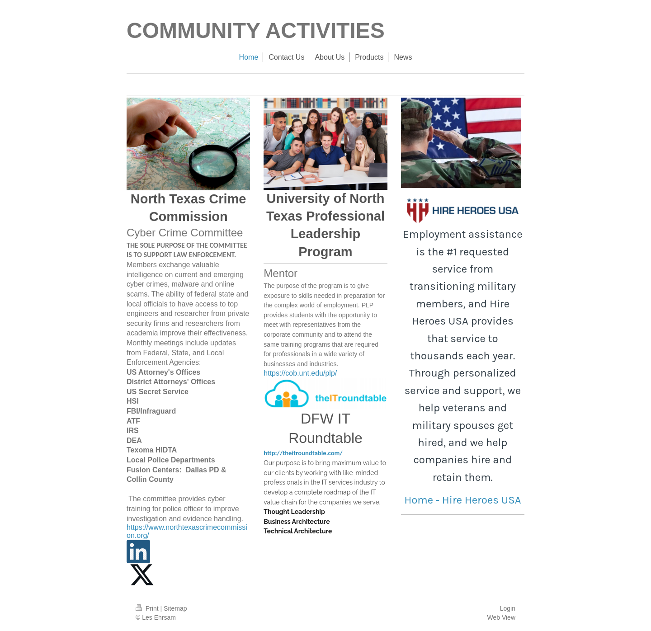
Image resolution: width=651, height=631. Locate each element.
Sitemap (175, 608)
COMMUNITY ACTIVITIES (256, 30)
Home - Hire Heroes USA (462, 500)
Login (507, 608)
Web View (501, 617)
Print (148, 608)
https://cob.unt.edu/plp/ (300, 373)
